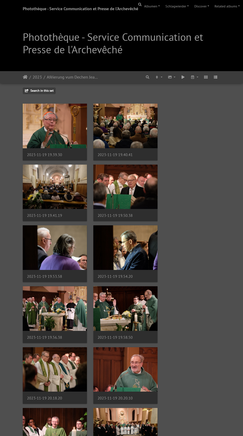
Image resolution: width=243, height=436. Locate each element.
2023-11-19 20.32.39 (180, 330)
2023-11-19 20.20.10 (44, 330)
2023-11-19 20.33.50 (44, 389)
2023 (37, 77)
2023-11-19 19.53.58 (112, 212)
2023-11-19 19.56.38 (44, 271)
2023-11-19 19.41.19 (180, 153)
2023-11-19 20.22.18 (112, 330)
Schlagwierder (175, 6)
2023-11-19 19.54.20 (180, 212)
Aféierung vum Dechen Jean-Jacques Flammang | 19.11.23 (73, 77)
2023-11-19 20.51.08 (180, 389)
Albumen (150, 6)
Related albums (226, 6)
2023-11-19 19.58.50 (112, 271)
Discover (200, 6)
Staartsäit (25, 77)
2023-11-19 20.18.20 (180, 271)
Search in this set (39, 91)
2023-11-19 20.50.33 (112, 389)
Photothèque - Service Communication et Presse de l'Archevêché (80, 8)
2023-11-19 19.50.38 (44, 212)
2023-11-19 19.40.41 (112, 153)
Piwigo (133, 427)
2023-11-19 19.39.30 (44, 153)
